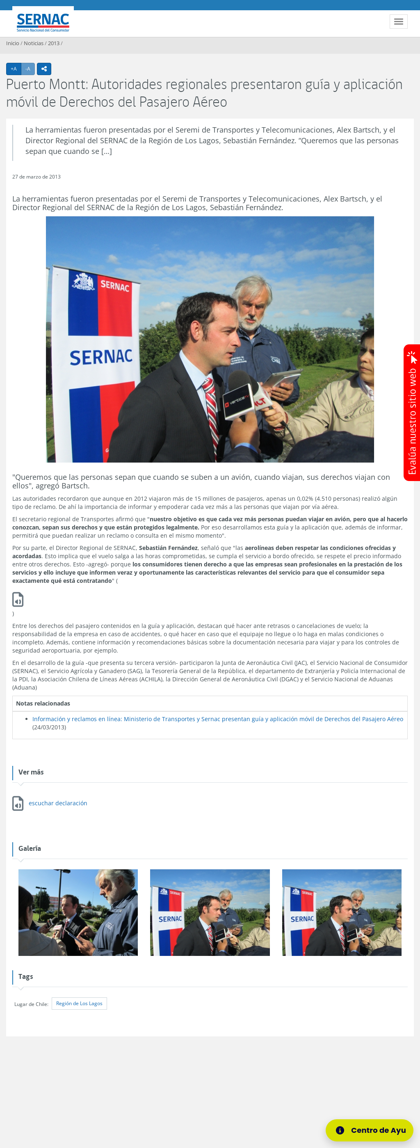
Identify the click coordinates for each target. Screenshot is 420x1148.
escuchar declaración (58, 803)
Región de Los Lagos (79, 1003)
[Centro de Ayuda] (372, 1130)
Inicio (12, 43)
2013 (53, 43)
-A (30, 68)
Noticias (33, 43)
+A (16, 68)
